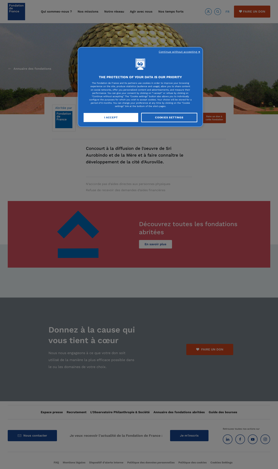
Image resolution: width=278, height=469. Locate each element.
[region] (140, 87)
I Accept (111, 117)
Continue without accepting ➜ (179, 51)
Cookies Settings (169, 117)
